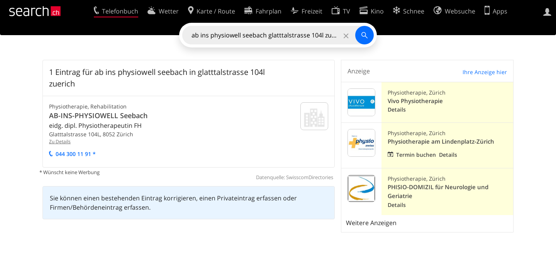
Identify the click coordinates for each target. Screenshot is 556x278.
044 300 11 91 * (76, 154)
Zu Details (60, 141)
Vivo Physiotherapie (415, 101)
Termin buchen (416, 154)
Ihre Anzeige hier (485, 72)
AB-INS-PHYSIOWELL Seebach (98, 115)
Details (397, 109)
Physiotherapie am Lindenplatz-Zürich (441, 141)
